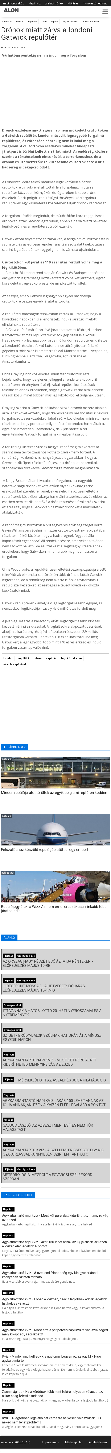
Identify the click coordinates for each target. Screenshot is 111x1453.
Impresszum (50, 1442)
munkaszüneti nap (95, 3)
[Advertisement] (55, 92)
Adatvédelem (98, 1442)
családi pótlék (54, 3)
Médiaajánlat (74, 1442)
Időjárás (72, 3)
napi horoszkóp (13, 3)
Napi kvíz (34, 3)
